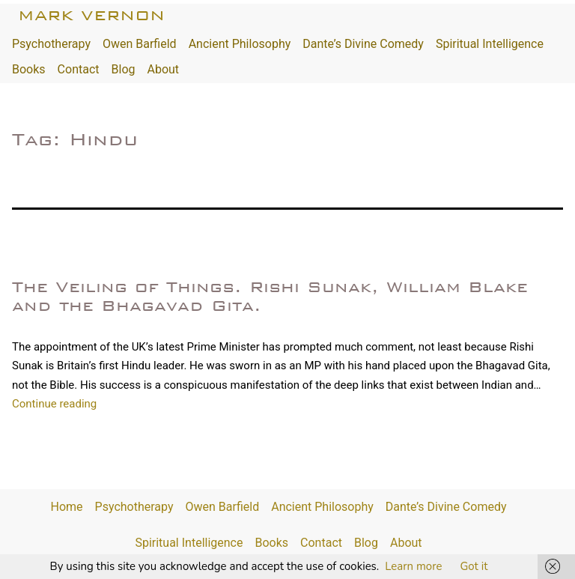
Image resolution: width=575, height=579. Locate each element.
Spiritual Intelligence (490, 44)
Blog (124, 69)
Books (29, 69)
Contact (79, 69)
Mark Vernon (91, 15)
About (163, 69)
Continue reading (54, 403)
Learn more (413, 566)
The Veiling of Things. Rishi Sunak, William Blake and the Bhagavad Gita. (270, 296)
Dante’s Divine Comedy (363, 44)
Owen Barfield (140, 44)
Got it (473, 566)
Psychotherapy (51, 44)
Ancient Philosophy (240, 44)
